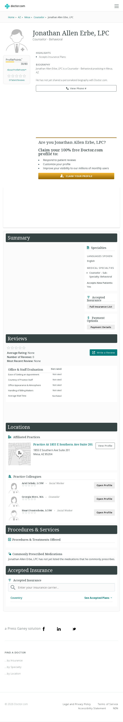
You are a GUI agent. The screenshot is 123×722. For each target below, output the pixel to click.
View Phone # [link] (76, 88)
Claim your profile (76, 176)
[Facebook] (44, 628)
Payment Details (101, 327)
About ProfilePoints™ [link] (16, 70)
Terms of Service (108, 704)
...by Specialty (13, 667)
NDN (115, 708)
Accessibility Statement (92, 708)
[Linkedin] (59, 628)
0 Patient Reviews (17, 80)
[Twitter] (74, 628)
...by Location (13, 673)
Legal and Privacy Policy (77, 704)
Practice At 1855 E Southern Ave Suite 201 (63, 444)
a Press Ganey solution (23, 629)
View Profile (105, 446)
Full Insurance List (101, 306)
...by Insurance (14, 660)
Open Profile (104, 485)
